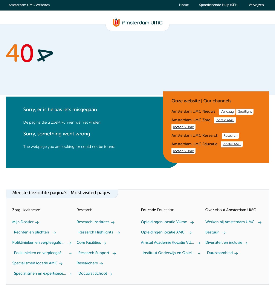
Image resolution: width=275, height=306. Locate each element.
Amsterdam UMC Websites (29, 5)
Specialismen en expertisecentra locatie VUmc (40, 274)
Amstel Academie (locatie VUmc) (168, 243)
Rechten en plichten (31, 233)
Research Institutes (93, 222)
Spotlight (245, 112)
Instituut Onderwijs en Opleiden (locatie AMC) (169, 253)
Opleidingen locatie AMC (163, 233)
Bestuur (212, 233)
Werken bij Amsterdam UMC (230, 222)
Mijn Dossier (23, 222)
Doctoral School (92, 274)
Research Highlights (95, 233)
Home (184, 5)
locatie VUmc (183, 127)
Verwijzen (256, 5)
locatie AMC (225, 120)
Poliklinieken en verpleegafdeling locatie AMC (39, 243)
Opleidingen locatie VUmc (164, 222)
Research (230, 136)
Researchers (87, 263)
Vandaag (227, 112)
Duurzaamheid (220, 253)
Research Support (93, 253)
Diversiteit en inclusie (223, 243)
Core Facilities (89, 243)
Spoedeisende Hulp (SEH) (218, 5)
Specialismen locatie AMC (34, 263)
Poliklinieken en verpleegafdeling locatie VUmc (40, 253)
